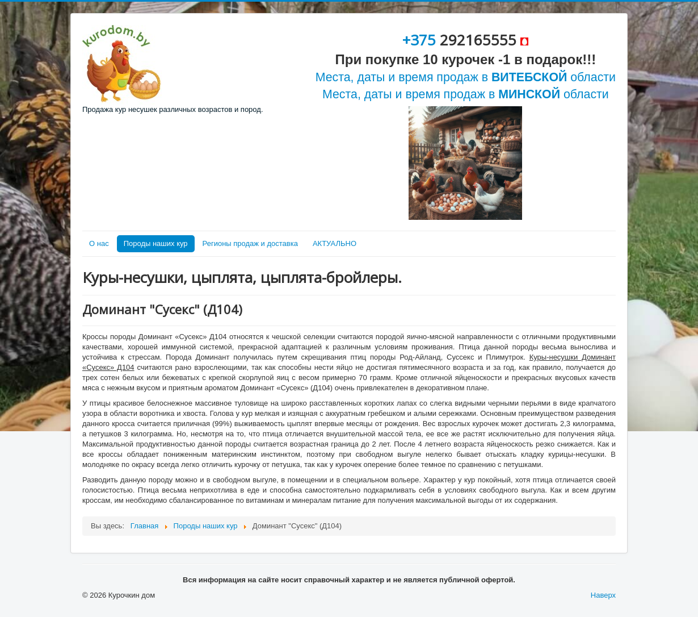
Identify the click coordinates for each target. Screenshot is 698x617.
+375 (421, 40)
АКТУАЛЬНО (334, 243)
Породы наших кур (156, 243)
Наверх (603, 595)
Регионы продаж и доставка (250, 243)
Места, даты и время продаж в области (466, 77)
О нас (99, 243)
